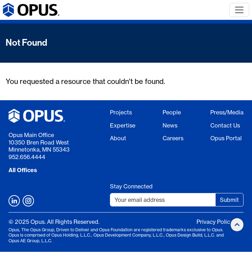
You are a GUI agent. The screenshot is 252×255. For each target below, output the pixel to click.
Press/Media (227, 112)
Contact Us (225, 125)
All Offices (22, 170)
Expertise (122, 125)
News (170, 125)
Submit (229, 199)
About (118, 138)
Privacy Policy (215, 221)
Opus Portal (226, 138)
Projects (121, 112)
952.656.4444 (26, 156)
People (172, 112)
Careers (173, 138)
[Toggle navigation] (239, 10)
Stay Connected (131, 186)
